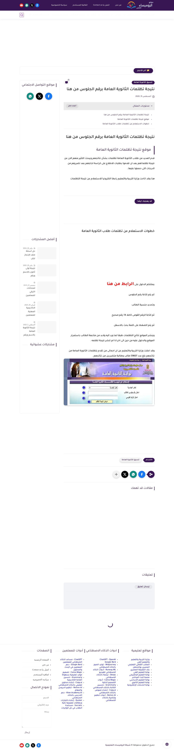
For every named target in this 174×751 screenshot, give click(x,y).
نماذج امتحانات (77, 15)
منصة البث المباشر (141, 677)
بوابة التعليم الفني (141, 672)
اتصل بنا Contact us (101, 5)
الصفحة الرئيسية (41, 660)
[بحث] (22, 15)
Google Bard (110, 662)
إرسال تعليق (143, 587)
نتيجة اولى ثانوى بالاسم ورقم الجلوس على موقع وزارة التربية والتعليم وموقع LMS (29, 272)
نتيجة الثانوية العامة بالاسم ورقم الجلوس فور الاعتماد (29, 332)
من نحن (118, 5)
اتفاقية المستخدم (80, 5)
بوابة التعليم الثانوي (141, 683)
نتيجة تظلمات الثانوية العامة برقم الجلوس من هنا (126, 115)
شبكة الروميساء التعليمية (118, 745)
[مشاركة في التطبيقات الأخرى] (116, 474)
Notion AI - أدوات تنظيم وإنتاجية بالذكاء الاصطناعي (105, 698)
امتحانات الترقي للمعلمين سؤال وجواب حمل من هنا (29, 292)
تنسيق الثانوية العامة (143, 82)
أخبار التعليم (148, 15)
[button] (141, 474)
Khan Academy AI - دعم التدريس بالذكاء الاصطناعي (71, 695)
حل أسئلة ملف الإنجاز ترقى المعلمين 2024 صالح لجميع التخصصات (29, 255)
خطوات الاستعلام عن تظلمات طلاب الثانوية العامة (125, 124)
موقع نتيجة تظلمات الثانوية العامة (133, 119)
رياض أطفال (133, 15)
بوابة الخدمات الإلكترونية (138, 685)
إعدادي (105, 15)
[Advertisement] (87, 44)
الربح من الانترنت (59, 15)
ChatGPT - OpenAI (108, 660)
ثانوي (93, 15)
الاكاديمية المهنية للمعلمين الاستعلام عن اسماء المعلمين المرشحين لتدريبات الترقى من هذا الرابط (30, 312)
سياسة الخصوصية (59, 5)
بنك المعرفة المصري (140, 670)
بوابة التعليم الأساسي (140, 680)
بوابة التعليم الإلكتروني (139, 675)
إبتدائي (118, 15)
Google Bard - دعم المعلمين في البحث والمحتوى (73, 667)
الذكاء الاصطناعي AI (39, 15)
